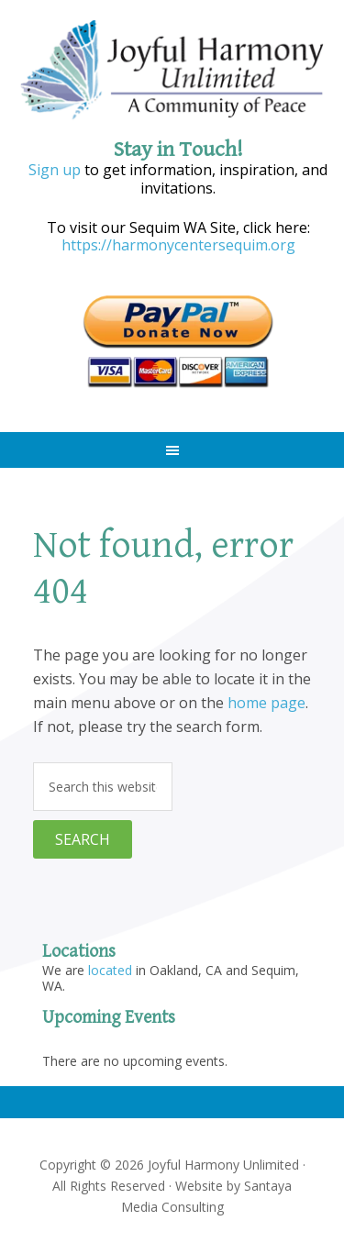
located (110, 970)
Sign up (54, 170)
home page (266, 703)
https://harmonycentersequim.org (178, 245)
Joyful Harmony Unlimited (172, 71)
